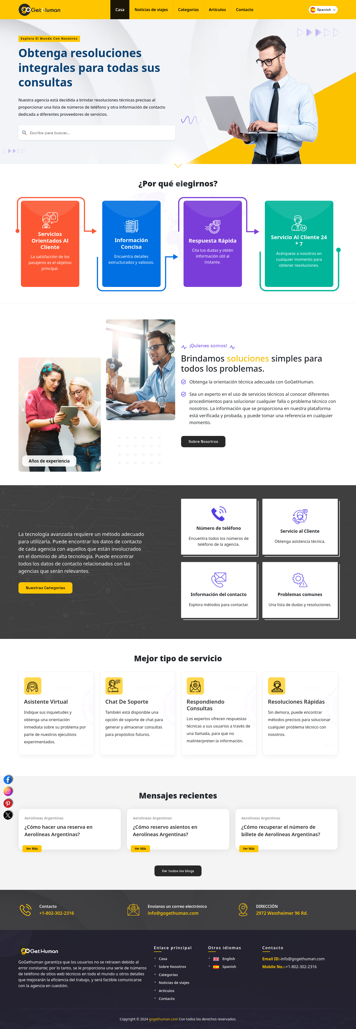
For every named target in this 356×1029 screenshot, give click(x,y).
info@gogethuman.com (173, 913)
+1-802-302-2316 (56, 913)
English (224, 958)
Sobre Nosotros (203, 441)
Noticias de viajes (151, 9)
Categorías (188, 9)
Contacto (245, 9)
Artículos (217, 9)
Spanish (224, 966)
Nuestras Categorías (45, 587)
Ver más (32, 848)
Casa (119, 9)
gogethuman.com (163, 1019)
